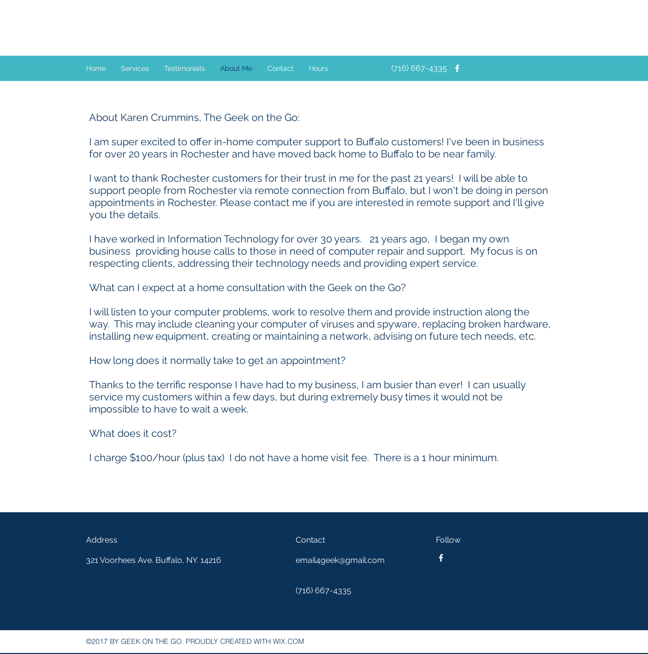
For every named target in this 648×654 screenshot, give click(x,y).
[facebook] (457, 68)
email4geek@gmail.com (340, 560)
